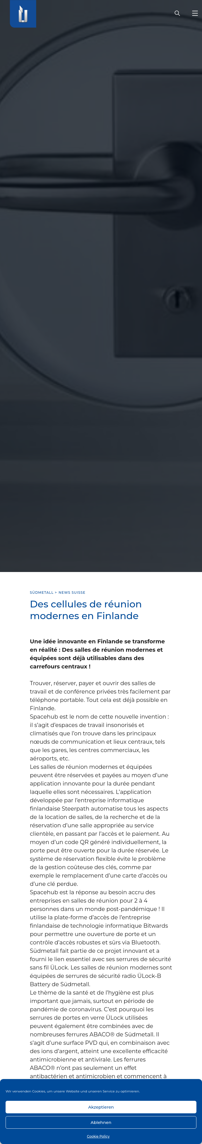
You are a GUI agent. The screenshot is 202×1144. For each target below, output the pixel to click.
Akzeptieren (101, 1107)
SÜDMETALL (42, 592)
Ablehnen (101, 1122)
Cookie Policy (98, 1136)
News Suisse (72, 592)
